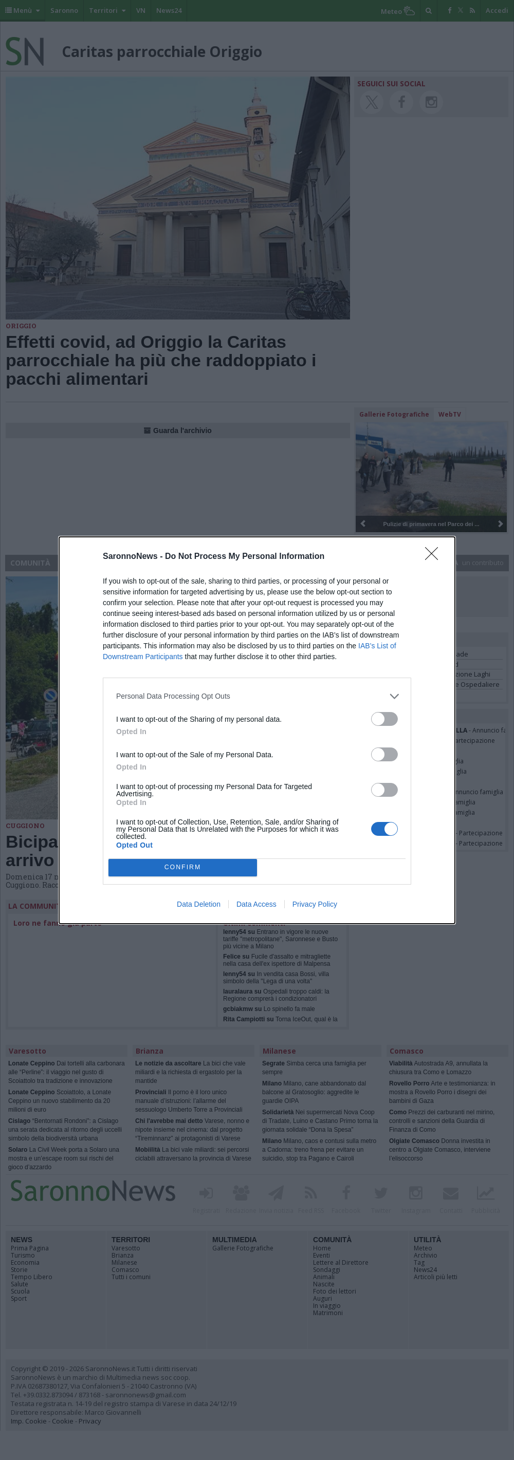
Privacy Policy (314, 904)
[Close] (435, 557)
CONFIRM (182, 867)
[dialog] (257, 730)
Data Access (256, 904)
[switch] (384, 719)
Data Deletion (199, 904)
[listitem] (257, 696)
